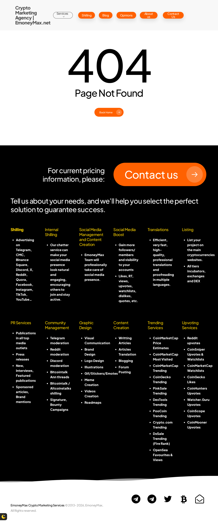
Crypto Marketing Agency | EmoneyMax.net (32, 15)
